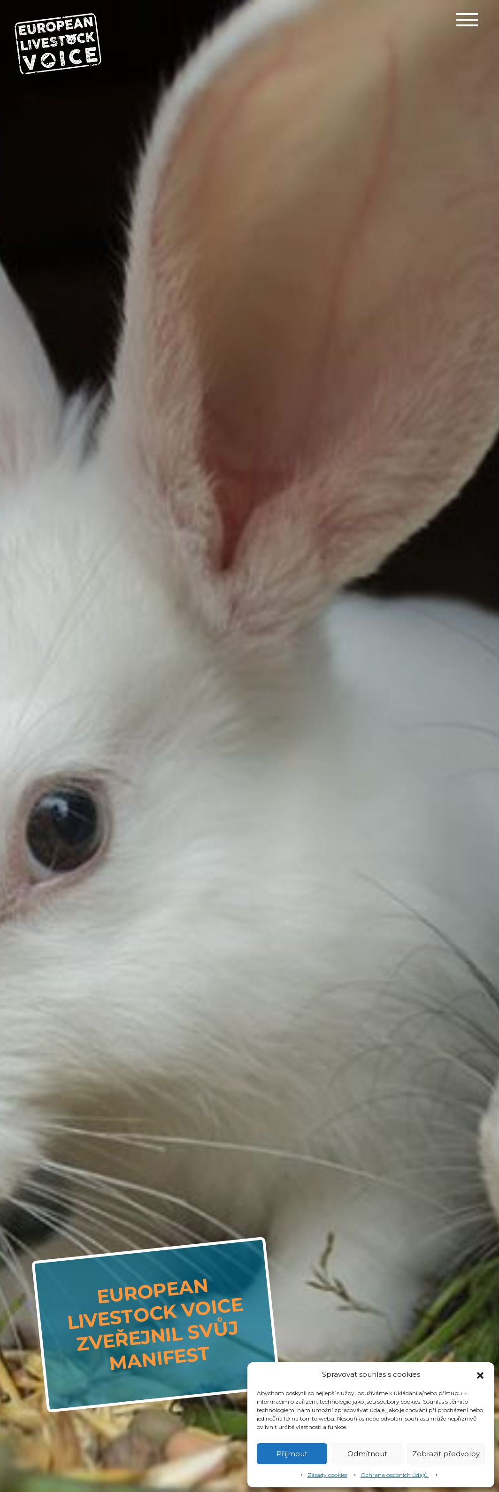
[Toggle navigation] (467, 20)
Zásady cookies (327, 1474)
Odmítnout (367, 1453)
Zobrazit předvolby (446, 1453)
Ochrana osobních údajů (395, 1474)
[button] (480, 1374)
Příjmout (291, 1453)
